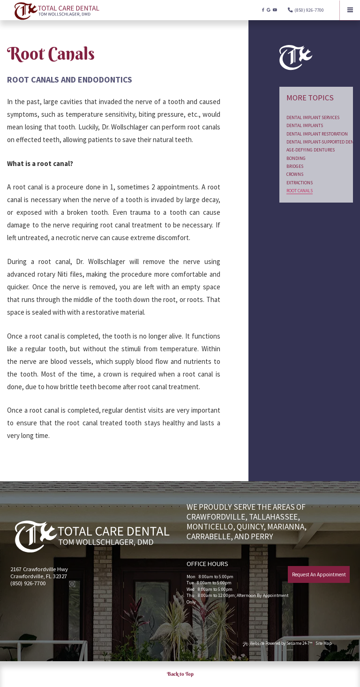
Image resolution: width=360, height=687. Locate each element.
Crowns (294, 174)
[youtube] (275, 10)
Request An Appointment (319, 574)
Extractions (299, 183)
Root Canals (299, 191)
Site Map (323, 643)
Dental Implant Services (312, 117)
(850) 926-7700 (309, 10)
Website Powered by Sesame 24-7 (277, 643)
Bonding (296, 158)
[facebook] (263, 10)
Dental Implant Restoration (317, 134)
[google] (268, 10)
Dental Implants (304, 125)
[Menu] (350, 10)
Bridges (294, 166)
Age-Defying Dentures (310, 150)
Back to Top (180, 674)
